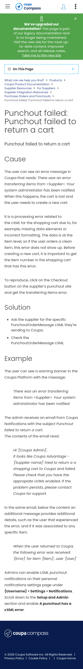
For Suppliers (46, 88)
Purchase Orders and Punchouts (27, 96)
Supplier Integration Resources (26, 92)
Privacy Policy (14, 658)
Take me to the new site (41, 55)
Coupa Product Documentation (26, 84)
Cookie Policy (38, 658)
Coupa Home (66, 658)
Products (55, 80)
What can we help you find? (24, 80)
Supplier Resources (18, 88)
